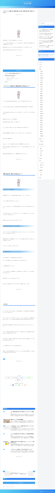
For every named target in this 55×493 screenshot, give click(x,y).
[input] (46, 23)
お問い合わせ (52, 490)
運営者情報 (40, 490)
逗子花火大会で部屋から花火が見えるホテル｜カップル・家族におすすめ (46, 34)
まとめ (6, 82)
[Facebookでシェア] (13, 378)
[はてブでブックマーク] (19, 378)
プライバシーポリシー (46, 490)
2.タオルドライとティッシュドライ (13, 78)
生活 (4, 359)
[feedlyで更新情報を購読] (19, 383)
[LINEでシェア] (24, 378)
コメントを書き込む (19, 481)
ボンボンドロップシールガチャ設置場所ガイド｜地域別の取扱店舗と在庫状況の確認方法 (46, 42)
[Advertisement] (19, 21)
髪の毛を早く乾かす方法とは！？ (11, 75)
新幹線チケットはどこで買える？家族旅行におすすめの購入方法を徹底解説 (46, 38)
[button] (29, 378)
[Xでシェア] (8, 378)
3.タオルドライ (9, 80)
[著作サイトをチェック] (17, 383)
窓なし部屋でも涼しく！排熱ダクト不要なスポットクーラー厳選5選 (46, 46)
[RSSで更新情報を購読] (21, 383)
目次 (18, 70)
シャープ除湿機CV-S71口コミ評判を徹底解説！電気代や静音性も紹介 (46, 30)
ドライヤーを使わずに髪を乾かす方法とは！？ (13, 73)
